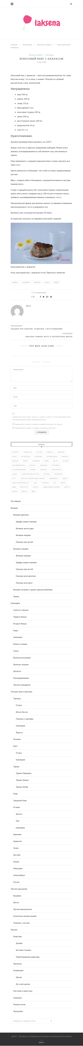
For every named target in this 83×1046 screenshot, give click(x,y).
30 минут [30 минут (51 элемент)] (15, 452)
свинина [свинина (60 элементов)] (45, 483)
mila (28, 306)
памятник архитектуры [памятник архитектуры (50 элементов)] (30, 474)
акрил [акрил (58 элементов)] (14, 457)
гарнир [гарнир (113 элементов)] (25, 461)
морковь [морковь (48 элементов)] (43, 470)
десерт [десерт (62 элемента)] (56, 461)
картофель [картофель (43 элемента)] (56, 465)
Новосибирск (19, 875)
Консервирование (21, 678)
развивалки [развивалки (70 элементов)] (53, 478)
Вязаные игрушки (23, 535)
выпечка (37, 282)
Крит (15, 746)
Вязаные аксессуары (25, 528)
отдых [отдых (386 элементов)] (14, 474)
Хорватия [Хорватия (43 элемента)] (61, 452)
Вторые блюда (20, 624)
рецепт (56, 282)
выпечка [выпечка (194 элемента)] (65, 457)
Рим (17, 821)
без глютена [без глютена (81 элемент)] (25, 457)
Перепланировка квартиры (28, 957)
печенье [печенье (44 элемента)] (47, 474)
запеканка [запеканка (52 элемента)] (44, 465)
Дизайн (19, 943)
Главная (14, 45)
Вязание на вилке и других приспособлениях (33, 590)
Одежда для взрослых (26, 576)
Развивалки (18, 970)
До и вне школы (23, 984)
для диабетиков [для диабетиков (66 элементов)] (18, 465)
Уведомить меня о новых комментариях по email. (39, 424)
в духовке (26, 282)
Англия (16, 862)
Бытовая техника (23, 950)
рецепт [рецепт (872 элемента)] (65, 478)
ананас (15, 282)
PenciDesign (67, 1037)
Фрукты (19, 732)
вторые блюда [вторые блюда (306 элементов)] (52, 457)
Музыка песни (19, 1004)
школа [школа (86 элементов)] (14, 492)
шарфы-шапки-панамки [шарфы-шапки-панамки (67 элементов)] (51, 487)
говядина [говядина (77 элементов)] (36, 461)
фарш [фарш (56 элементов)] (14, 487)
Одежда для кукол (24, 583)
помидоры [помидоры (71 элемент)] (58, 474)
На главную (16, 501)
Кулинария (27, 45)
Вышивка (17, 896)
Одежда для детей (24, 542)
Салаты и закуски (20, 610)
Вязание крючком (21, 515)
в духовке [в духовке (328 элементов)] (38, 457)
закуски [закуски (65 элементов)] (32, 465)
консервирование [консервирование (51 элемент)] (19, 470)
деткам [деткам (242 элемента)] (66, 461)
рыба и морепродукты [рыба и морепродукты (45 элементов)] (20, 483)
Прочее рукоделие (19, 889)
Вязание (14, 508)
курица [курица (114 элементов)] (33, 470)
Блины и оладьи (20, 644)
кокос (47, 282)
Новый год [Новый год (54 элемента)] (28, 452)
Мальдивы (18, 868)
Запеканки (17, 637)
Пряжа (16, 596)
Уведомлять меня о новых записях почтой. (35, 428)
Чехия (15, 848)
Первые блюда (20, 617)
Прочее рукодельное (22, 909)
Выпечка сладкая (44, 45)
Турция (16, 766)
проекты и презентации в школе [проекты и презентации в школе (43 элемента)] (33, 478)
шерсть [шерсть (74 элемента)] (67, 487)
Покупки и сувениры (24, 719)
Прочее (14, 930)
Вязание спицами (20, 549)
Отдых (19, 705)
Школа (19, 977)
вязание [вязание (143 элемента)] (15, 461)
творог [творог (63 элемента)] (63, 483)
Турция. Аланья (22, 780)
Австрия (16, 855)
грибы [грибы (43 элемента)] (46, 461)
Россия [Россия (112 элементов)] (39, 452)
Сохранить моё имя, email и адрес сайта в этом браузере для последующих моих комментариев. (41, 418)
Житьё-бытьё (22, 712)
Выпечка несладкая (21, 658)
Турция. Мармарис (24, 773)
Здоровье (17, 998)
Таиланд (17, 698)
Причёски (17, 964)
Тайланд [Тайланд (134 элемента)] (50, 452)
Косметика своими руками (24, 916)
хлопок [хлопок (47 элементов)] (36, 487)
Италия (16, 807)
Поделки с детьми (21, 923)
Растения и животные (22, 991)
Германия (17, 834)
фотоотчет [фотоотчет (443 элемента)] (24, 487)
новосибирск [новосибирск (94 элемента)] (56, 470)
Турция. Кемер (22, 787)
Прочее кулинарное (22, 685)
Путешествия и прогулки (21, 692)
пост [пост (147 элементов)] (14, 478)
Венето (19, 814)
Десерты (17, 671)
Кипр (15, 794)
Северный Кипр (20, 800)
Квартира (17, 936)
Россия (16, 882)
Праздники (18, 1011)
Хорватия (17, 841)
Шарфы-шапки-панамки (26, 522)
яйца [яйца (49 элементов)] (33, 492)
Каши (15, 630)
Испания (17, 739)
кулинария (20, 828)
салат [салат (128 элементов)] (35, 483)
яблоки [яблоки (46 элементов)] (24, 492)
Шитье (16, 902)
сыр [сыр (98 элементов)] (54, 483)
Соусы (16, 651)
